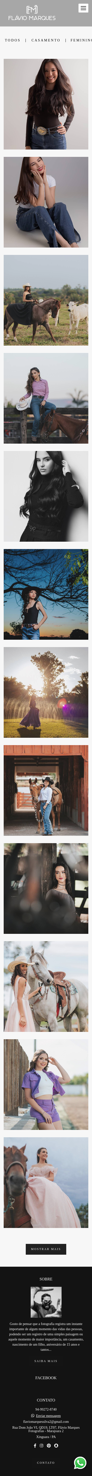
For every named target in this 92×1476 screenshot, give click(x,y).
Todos (13, 40)
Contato (46, 1452)
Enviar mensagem (48, 1405)
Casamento (45, 40)
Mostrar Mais (46, 1249)
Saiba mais (45, 1350)
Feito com (46, 1472)
